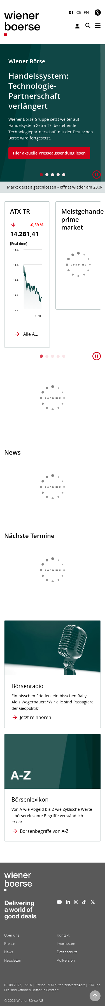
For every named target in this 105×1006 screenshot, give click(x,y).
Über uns (11, 935)
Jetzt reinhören (35, 717)
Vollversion (66, 960)
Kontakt (63, 935)
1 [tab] (41, 175)
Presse (9, 943)
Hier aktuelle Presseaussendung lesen (49, 153)
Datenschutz (67, 951)
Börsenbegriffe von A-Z (44, 831)
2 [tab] (47, 175)
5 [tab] (64, 175)
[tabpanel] (52, 113)
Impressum (66, 943)
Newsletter (12, 960)
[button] (96, 175)
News (8, 951)
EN (86, 12)
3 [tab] (52, 175)
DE (71, 12)
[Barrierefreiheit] (98, 12)
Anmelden (77, 26)
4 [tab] (58, 175)
